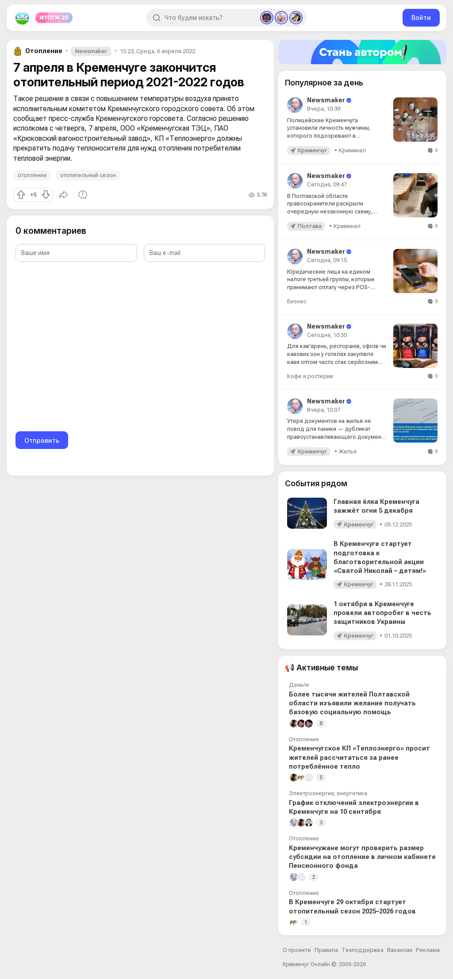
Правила (326, 950)
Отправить (41, 440)
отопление (32, 175)
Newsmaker (91, 51)
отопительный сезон (88, 175)
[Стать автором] (362, 52)
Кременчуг (312, 150)
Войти (421, 17)
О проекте (297, 950)
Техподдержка (363, 950)
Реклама (428, 950)
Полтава (310, 226)
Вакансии (399, 950)
